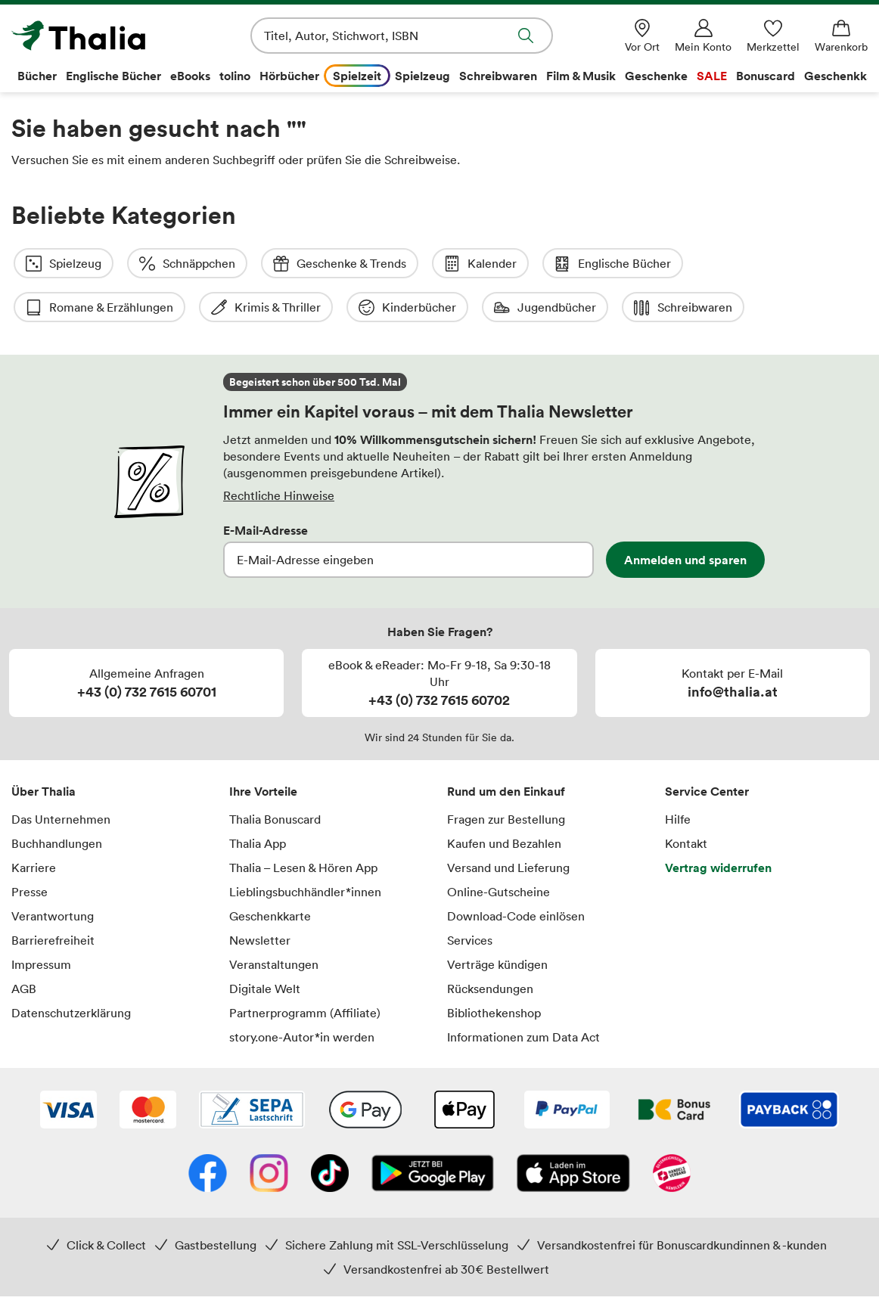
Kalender (480, 264)
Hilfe (678, 775)
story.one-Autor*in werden (301, 993)
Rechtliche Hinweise (278, 451)
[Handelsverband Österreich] (672, 1130)
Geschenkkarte (270, 872)
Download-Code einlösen (516, 872)
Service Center (707, 747)
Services (469, 896)
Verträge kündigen (497, 920)
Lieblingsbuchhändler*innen (305, 847)
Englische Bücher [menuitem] (113, 75)
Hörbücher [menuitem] (289, 75)
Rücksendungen (490, 944)
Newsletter (259, 896)
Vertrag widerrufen (718, 823)
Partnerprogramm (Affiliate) (304, 968)
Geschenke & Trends (339, 264)
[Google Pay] (365, 1067)
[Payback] (789, 1067)
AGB (23, 944)
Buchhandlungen (56, 799)
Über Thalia (43, 747)
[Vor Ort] (642, 36)
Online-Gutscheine (498, 847)
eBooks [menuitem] (190, 75)
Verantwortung (52, 872)
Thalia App (257, 799)
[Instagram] (269, 1130)
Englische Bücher (612, 264)
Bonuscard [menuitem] (765, 75)
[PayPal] (567, 1067)
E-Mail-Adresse (265, 486)
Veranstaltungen (273, 920)
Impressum (41, 920)
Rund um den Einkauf (506, 747)
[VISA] (68, 1067)
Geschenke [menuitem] (656, 75)
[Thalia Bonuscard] (674, 1067)
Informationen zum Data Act (523, 993)
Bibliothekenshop (494, 968)
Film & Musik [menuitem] (581, 75)
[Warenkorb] (841, 36)
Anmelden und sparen (685, 516)
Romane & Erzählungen (782, 264)
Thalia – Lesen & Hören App (303, 823)
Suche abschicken (525, 35)
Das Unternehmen (60, 775)
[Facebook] (207, 1130)
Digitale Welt (264, 944)
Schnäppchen (187, 264)
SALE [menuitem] (712, 75)
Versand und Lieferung (508, 823)
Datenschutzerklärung (71, 968)
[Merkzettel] (773, 36)
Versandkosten (510, 1290)
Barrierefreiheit (53, 896)
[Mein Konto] (703, 36)
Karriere (33, 823)
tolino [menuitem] (234, 75)
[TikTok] (330, 1130)
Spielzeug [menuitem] (422, 75)
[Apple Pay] (464, 1067)
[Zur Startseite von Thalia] (98, 35)
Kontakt (686, 799)
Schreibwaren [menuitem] (498, 75)
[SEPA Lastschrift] (252, 1067)
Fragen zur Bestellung (506, 775)
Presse (29, 847)
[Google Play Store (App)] (432, 1130)
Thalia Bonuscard (275, 775)
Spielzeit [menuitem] (357, 75)
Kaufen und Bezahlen (504, 799)
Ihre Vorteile (263, 747)
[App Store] (573, 1130)
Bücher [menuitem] (37, 75)
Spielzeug (63, 264)
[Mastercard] (148, 1067)
